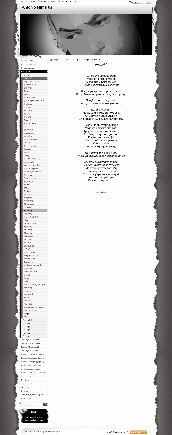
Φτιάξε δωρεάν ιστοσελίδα (118, 432)
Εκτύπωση (72, 1)
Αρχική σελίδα (30, 1)
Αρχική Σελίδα (59, 59)
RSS (62, 1)
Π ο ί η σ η (73, 59)
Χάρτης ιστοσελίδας (48, 1)
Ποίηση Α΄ (86, 59)
